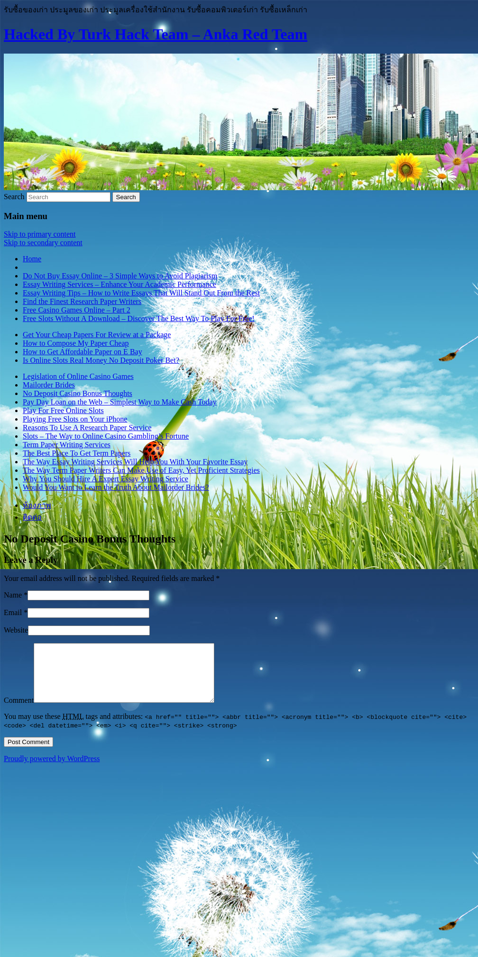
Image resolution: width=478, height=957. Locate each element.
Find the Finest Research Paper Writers (82, 301)
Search (14, 197)
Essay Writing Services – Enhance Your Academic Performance (119, 284)
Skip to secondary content (43, 243)
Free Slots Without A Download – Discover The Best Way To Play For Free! (139, 318)
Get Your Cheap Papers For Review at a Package (97, 335)
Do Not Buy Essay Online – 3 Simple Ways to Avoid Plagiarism (120, 276)
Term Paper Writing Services (66, 445)
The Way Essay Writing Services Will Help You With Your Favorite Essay (135, 462)
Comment (19, 712)
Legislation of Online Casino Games (78, 376)
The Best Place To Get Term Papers (76, 453)
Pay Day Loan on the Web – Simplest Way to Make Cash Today (120, 402)
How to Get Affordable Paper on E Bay (82, 352)
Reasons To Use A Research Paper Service (87, 427)
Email (13, 612)
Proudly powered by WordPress (52, 770)
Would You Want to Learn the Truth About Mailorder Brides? (116, 487)
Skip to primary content (40, 234)
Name (13, 595)
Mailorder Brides (49, 385)
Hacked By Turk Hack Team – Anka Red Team (155, 34)
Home (32, 259)
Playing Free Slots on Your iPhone (75, 419)
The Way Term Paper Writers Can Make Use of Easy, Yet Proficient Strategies (141, 470)
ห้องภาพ (37, 505)
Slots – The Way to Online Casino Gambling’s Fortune (106, 436)
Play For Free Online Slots (63, 410)
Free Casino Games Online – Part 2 (76, 310)
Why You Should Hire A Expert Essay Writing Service (105, 479)
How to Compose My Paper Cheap (76, 343)
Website (16, 630)
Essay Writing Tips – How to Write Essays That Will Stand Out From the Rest (141, 293)
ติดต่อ (32, 517)
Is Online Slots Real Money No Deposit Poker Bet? (101, 360)
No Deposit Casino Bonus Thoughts (77, 393)
